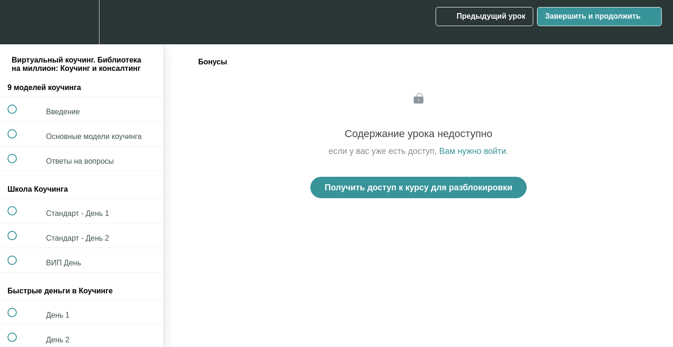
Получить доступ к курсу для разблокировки (418, 187)
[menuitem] (81, 22)
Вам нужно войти (472, 151)
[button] (17, 22)
